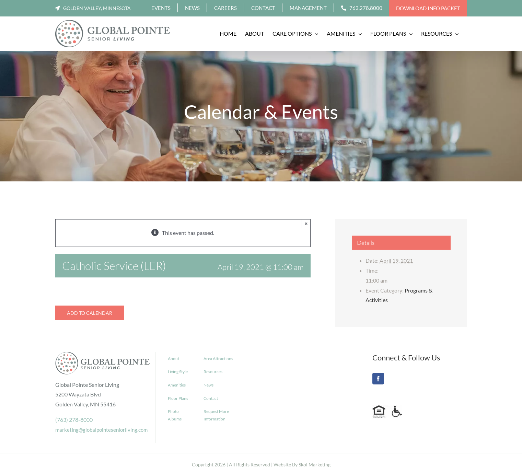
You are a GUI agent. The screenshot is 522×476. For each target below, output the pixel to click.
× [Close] (306, 223)
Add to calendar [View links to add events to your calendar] (89, 313)
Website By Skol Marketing (302, 464)
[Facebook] (378, 378)
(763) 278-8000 (74, 419)
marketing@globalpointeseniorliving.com (101, 430)
